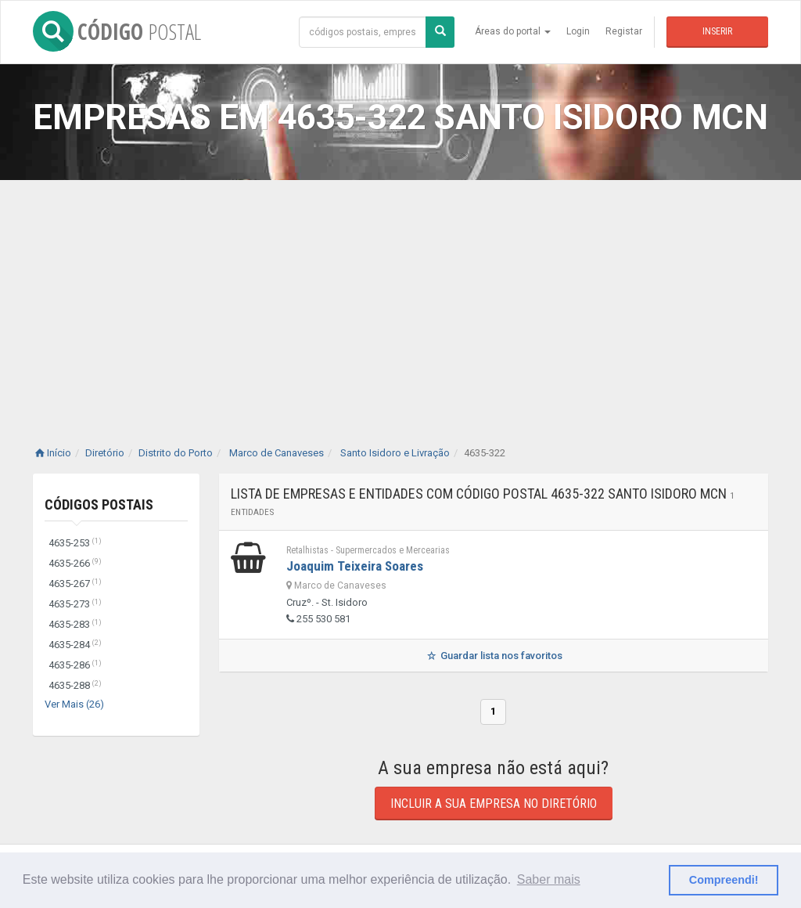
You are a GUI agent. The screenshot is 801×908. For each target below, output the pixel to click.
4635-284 (75, 644)
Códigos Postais (99, 504)
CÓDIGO (117, 31)
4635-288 (75, 685)
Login (578, 31)
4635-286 (75, 665)
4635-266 (75, 563)
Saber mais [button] (548, 879)
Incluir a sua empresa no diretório (493, 803)
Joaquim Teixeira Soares (354, 566)
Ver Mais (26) (74, 704)
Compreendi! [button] (724, 880)
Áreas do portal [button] (513, 31)
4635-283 (75, 624)
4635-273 (75, 604)
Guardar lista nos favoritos (493, 655)
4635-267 (75, 583)
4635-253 (75, 543)
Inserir (717, 31)
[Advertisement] (400, 297)
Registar (623, 31)
